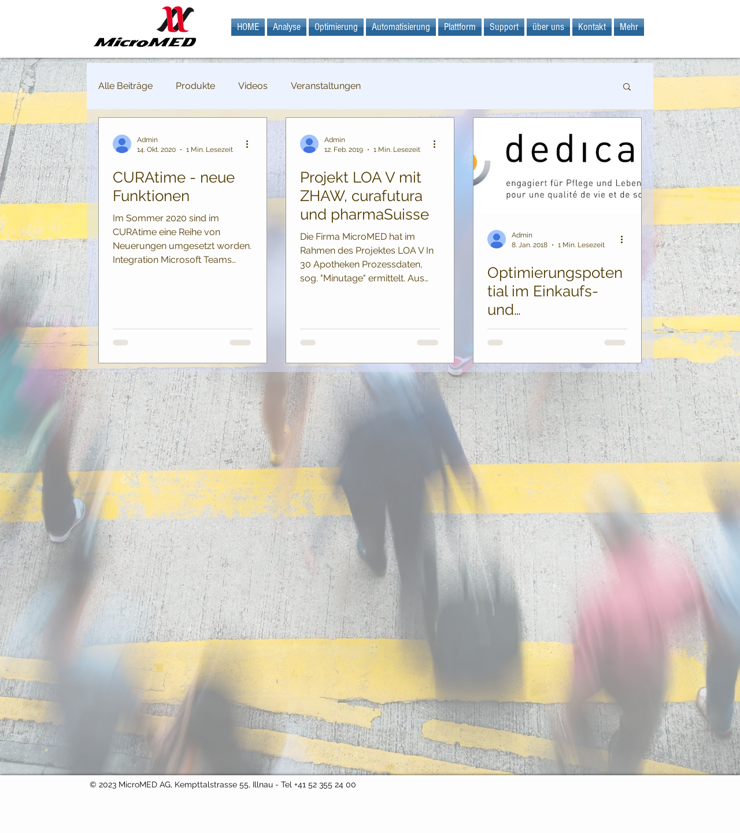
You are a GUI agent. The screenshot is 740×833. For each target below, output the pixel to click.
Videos (253, 85)
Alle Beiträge (125, 85)
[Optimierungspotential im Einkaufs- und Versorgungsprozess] (557, 165)
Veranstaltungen (326, 85)
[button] (626, 87)
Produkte (195, 85)
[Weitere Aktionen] (251, 144)
